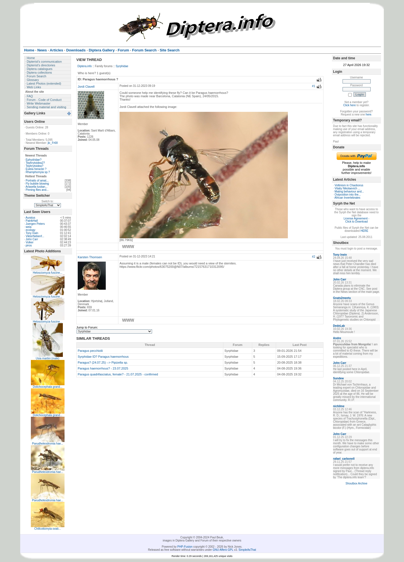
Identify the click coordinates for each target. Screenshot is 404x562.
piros (29, 245)
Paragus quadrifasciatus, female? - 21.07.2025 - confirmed (118, 374)
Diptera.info (84, 66)
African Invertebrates (347, 197)
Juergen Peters (35, 223)
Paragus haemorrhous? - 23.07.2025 (103, 368)
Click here (349, 105)
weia (29, 226)
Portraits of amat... (37, 180)
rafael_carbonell (344, 458)
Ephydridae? (34, 159)
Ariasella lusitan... (36, 186)
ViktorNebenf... (35, 236)
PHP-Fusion (184, 546)
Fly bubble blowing (37, 183)
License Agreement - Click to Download (356, 220)
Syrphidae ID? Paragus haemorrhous (103, 356)
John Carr (32, 239)
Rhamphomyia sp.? (38, 172)
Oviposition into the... (348, 194)
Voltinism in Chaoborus (349, 185)
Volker (30, 242)
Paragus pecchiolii (90, 350)
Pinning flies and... (37, 189)
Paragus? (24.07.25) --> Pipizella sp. (103, 362)
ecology (30, 230)
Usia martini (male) (47, 358)
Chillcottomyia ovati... (47, 528)
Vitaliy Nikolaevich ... (348, 188)
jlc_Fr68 (53, 142)
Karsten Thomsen (90, 257)
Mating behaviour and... (349, 191)
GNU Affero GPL (223, 549)
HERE (364, 230)
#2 (313, 256)
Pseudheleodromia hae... (47, 443)
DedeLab (339, 325)
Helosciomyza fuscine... (47, 272)
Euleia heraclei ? (36, 169)
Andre (337, 338)
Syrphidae (122, 66)
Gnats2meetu (342, 298)
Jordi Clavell (86, 86)
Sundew (338, 378)
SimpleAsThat (247, 549)
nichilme (339, 406)
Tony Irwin (32, 233)
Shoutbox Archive (357, 483)
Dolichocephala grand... (47, 386)
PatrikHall (32, 220)
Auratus (30, 217)
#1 (313, 86)
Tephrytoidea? (34, 165)
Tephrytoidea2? (35, 162)
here (368, 114)
